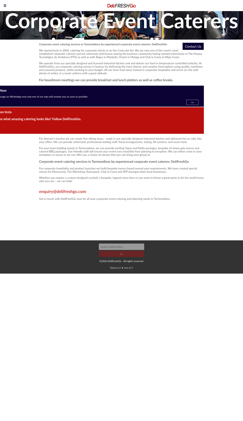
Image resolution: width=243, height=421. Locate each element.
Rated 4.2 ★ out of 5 (121, 267)
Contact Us (193, 46)
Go (192, 102)
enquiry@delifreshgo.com (62, 191)
